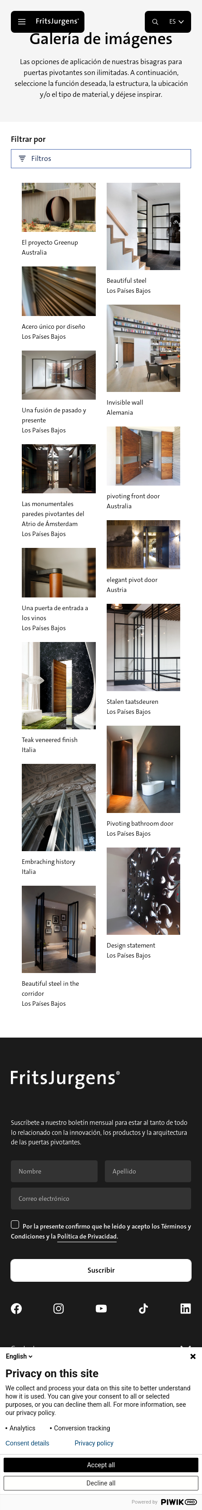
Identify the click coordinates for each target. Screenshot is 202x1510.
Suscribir (101, 1270)
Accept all (101, 1465)
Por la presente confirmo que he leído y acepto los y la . (101, 1230)
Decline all (101, 1483)
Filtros (35, 158)
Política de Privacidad (87, 1236)
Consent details (27, 1443)
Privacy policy (94, 1443)
